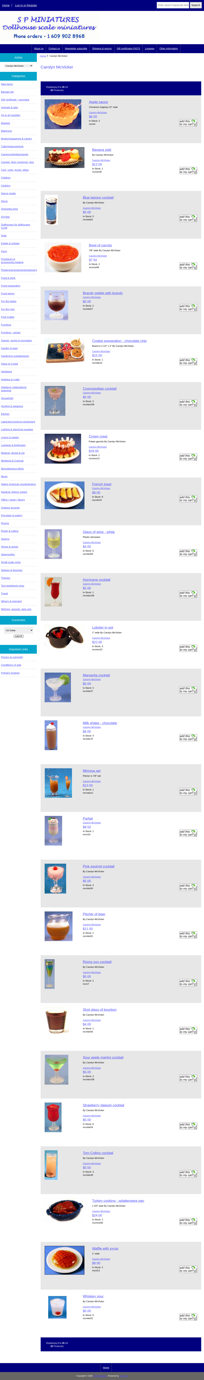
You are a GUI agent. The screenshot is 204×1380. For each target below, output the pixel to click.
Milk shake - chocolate (100, 723)
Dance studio (8, 193)
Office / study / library (13, 499)
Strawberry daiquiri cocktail (103, 1105)
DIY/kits (5, 216)
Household (7, 398)
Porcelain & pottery (12, 515)
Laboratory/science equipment (18, 421)
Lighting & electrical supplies (17, 429)
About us (38, 48)
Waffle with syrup (105, 1248)
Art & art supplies (10, 115)
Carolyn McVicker (98, 112)
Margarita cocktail (96, 675)
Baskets (5, 123)
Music (4, 476)
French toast (101, 484)
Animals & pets (9, 107)
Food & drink (8, 277)
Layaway (149, 48)
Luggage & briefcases (13, 445)
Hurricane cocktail (96, 580)
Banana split (101, 150)
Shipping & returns (102, 48)
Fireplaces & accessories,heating (12, 261)
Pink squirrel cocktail (99, 866)
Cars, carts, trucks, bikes (15, 169)
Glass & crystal (9, 363)
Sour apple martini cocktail (103, 1057)
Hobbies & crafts (10, 379)
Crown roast (98, 436)
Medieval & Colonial (12, 460)
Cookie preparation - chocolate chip (119, 341)
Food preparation (10, 285)
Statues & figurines (11, 570)
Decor (4, 201)
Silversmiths (8, 554)
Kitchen (5, 413)
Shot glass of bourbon (100, 1010)
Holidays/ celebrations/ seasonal (13, 389)
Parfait (88, 818)
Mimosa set (92, 771)
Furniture (6, 324)
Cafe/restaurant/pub (12, 146)
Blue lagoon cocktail (98, 197)
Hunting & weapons (12, 406)
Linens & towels (10, 437)
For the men (8, 309)
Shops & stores (9, 546)
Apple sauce (98, 102)
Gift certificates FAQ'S (128, 48)
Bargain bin (7, 91)
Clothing (5, 185)
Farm (4, 251)
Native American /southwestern (18, 484)
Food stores (7, 293)
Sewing (5, 538)
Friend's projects (10, 672)
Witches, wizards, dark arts (16, 609)
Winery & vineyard (11, 601)
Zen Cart (124, 1376)
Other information (168, 48)
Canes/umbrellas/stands (14, 154)
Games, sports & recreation (16, 340)
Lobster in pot (102, 627)
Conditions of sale (11, 664)
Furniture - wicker (11, 332)
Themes (5, 577)
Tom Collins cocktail (98, 1153)
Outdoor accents (10, 507)
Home (6, 5)
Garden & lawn (9, 348)
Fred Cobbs (7, 316)
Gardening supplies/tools (15, 356)
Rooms (5, 523)
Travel (4, 593)
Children (5, 177)
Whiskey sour (93, 1296)
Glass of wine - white (99, 532)
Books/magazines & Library (16, 138)
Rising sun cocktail (97, 962)
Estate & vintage (10, 243)
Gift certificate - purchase (15, 99)
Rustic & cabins (10, 530)
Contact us (54, 48)
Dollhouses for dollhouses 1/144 (15, 226)
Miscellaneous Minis (12, 468)
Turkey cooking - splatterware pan (118, 1201)
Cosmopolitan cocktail (100, 389)
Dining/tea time (9, 208)
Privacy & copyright (12, 657)
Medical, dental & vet (13, 452)
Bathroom (6, 130)
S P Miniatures (100, 1376)
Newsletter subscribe (76, 48)
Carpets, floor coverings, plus (17, 162)
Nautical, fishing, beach (14, 491)
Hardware (6, 371)
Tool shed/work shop (12, 585)
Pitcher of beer (94, 914)
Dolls (4, 235)
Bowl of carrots (100, 245)
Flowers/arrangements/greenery (19, 270)
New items (7, 84)
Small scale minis (11, 562)
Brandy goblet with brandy (103, 293)
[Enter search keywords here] (173, 5)
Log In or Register (26, 5)
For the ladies (8, 301)
